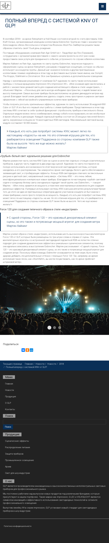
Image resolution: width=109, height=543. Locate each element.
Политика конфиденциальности (17, 526)
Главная (29, 364)
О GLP (8, 403)
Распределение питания (17, 447)
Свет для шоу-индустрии (17, 473)
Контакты (10, 409)
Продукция (10, 396)
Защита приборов (14, 453)
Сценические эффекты (17, 441)
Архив (8, 466)
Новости (40, 364)
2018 (61, 364)
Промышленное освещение (19, 460)
